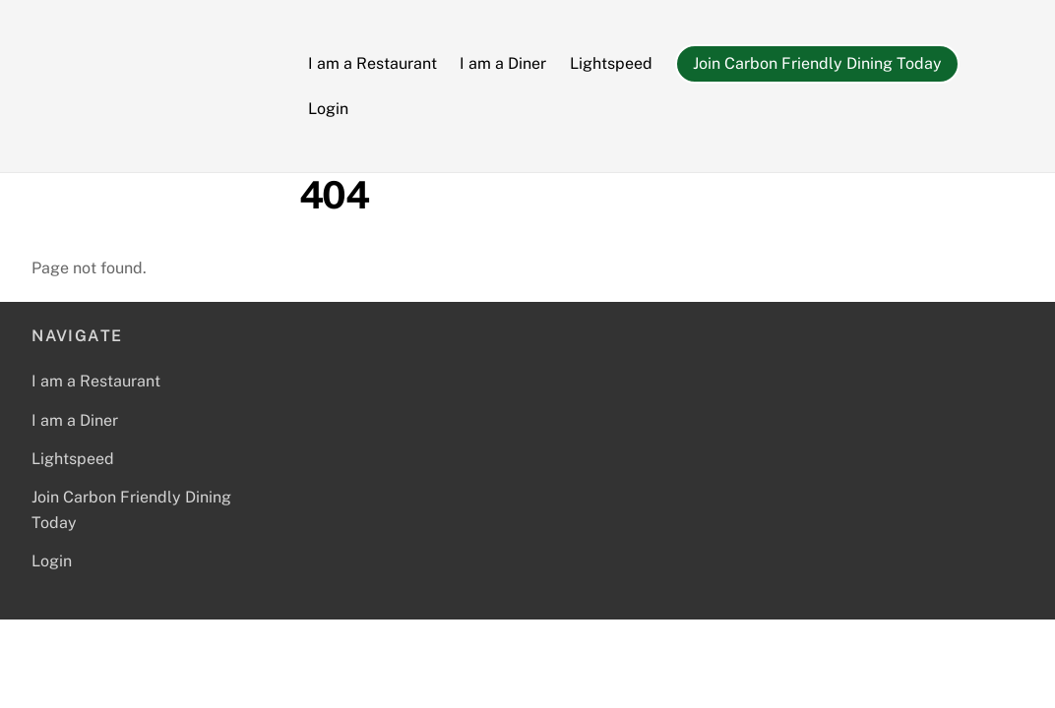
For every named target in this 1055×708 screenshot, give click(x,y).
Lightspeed (611, 63)
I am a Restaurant (372, 63)
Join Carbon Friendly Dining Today (817, 63)
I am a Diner (503, 63)
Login (328, 108)
